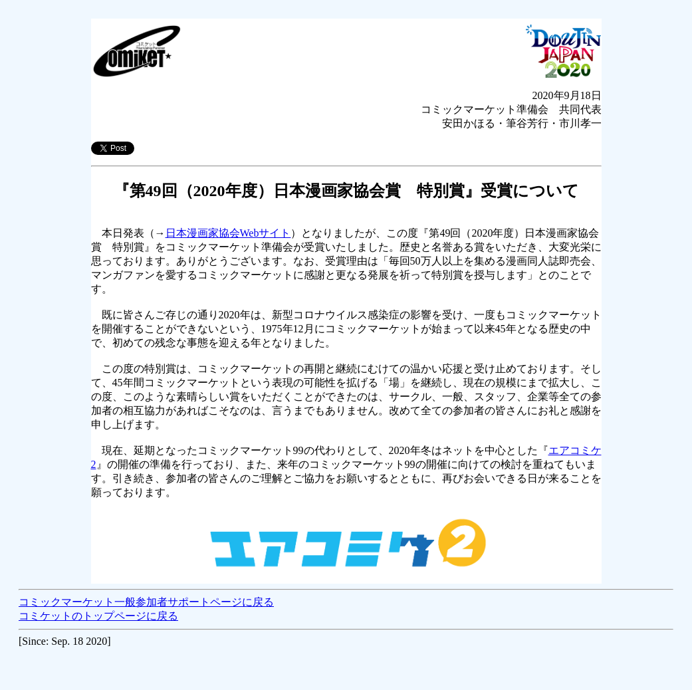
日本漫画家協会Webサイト (228, 233)
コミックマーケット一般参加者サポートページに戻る (146, 602)
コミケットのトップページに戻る (98, 616)
